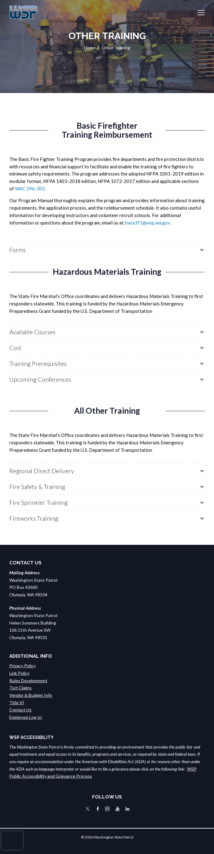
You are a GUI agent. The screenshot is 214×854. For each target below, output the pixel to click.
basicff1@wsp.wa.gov (147, 222)
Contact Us (20, 709)
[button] (201, 12)
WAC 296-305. (30, 188)
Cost (15, 347)
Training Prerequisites (38, 363)
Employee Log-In (25, 717)
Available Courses (32, 332)
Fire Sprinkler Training (38, 502)
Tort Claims (20, 687)
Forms (17, 249)
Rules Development (28, 680)
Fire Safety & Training (37, 486)
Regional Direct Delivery (41, 470)
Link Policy (19, 673)
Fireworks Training (33, 518)
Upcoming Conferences (40, 379)
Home (90, 47)
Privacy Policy (22, 665)
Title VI (16, 702)
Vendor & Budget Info (30, 695)
